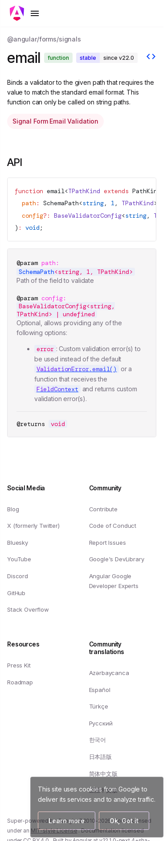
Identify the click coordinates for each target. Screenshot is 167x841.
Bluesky (17, 542)
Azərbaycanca (109, 672)
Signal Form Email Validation (55, 121)
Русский (101, 723)
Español (99, 689)
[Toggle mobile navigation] (25, 13)
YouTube (19, 559)
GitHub (16, 592)
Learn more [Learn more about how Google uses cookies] (67, 820)
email (56, 191)
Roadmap (20, 681)
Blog (13, 508)
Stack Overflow (28, 609)
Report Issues (107, 542)
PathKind (146, 191)
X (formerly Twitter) (33, 525)
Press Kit (19, 665)
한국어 (97, 739)
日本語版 (100, 756)
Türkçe (98, 706)
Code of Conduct (113, 525)
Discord (17, 576)
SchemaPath (61, 203)
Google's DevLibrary (116, 559)
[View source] (151, 57)
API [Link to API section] (22, 162)
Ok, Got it (124, 820)
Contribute (103, 508)
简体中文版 (103, 773)
